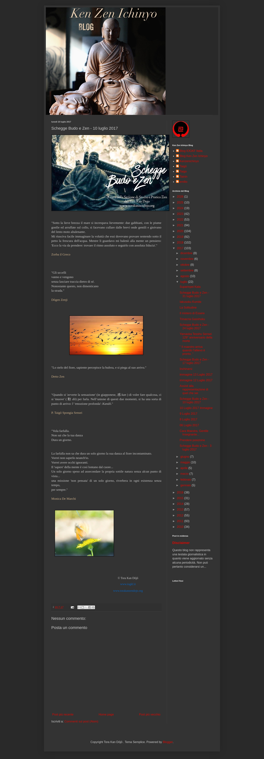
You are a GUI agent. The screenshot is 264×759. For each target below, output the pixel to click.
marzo (184, 473)
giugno (185, 456)
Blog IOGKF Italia (191, 150)
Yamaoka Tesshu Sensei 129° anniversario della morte (196, 337)
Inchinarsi (186, 368)
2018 (180, 242)
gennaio (186, 485)
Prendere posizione (192, 440)
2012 (180, 515)
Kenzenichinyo (189, 161)
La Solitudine (188, 307)
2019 (180, 236)
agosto (185, 276)
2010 (180, 526)
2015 (180, 498)
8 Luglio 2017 (188, 419)
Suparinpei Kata (190, 286)
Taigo (183, 171)
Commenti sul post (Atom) (81, 721)
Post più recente (63, 714)
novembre (187, 258)
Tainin (183, 176)
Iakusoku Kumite (190, 301)
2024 (180, 208)
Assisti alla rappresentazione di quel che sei (194, 389)
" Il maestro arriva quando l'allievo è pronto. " (192, 350)
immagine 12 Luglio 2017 (196, 380)
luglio (184, 281)
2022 (180, 219)
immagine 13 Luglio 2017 (196, 374)
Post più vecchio (149, 714)
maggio (185, 462)
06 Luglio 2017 (189, 425)
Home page (106, 714)
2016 (180, 492)
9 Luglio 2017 (188, 413)
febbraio (186, 479)
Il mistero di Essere (192, 313)
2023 (180, 213)
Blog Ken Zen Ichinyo (194, 156)
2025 (180, 202)
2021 (180, 225)
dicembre (186, 253)
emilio (183, 181)
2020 (180, 231)
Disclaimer (181, 543)
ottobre (185, 264)
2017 (180, 248)
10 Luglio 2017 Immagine (196, 408)
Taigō (183, 166)
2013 (180, 509)
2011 (180, 521)
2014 (180, 503)
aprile (184, 468)
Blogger (168, 742)
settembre (187, 270)
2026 (180, 196)
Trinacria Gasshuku (192, 319)
